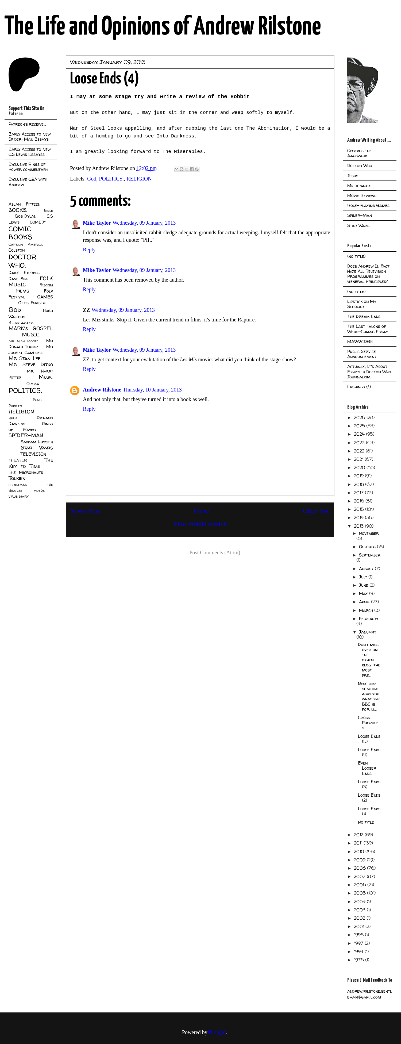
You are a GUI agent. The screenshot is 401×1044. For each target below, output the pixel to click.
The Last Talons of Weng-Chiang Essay (367, 328)
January (367, 632)
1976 (359, 960)
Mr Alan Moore (23, 341)
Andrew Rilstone (102, 390)
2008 (360, 868)
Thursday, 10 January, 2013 (152, 390)
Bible (48, 210)
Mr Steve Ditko (31, 364)
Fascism (46, 285)
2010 (359, 851)
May (364, 593)
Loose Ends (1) (369, 811)
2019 (359, 476)
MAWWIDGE (360, 341)
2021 (359, 459)
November (369, 533)
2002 (360, 918)
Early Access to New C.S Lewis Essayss (30, 151)
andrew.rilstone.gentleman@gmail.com (369, 994)
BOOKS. (18, 209)
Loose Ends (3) (369, 784)
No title (366, 822)
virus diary (19, 496)
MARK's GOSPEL (31, 328)
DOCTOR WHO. (22, 261)
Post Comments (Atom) (214, 552)
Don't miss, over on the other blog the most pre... (369, 660)
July (363, 577)
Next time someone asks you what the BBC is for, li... (369, 696)
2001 (359, 926)
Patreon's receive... (27, 124)
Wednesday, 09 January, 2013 (144, 223)
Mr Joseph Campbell (31, 349)
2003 (360, 910)
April (365, 602)
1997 (359, 943)
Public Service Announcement (361, 353)
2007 (360, 876)
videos (39, 490)
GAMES (45, 297)
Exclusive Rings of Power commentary (28, 166)
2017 (359, 493)
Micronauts (359, 186)
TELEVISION (33, 454)
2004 (360, 901)
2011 (359, 843)
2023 (360, 443)
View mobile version (200, 523)
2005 (360, 893)
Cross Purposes (368, 723)
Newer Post (85, 510)
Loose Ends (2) (369, 797)
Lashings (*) (359, 387)
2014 (359, 517)
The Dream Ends (363, 316)
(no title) (356, 256)
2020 (360, 467)
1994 (359, 951)
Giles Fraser (31, 303)
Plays (37, 399)
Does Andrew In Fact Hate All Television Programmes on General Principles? (368, 274)
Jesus (352, 176)
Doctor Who (359, 165)
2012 (359, 835)
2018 (359, 484)
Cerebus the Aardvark (359, 153)
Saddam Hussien (37, 442)
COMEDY (38, 222)
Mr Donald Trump (31, 344)
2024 (360, 434)
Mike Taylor (97, 223)
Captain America (26, 244)
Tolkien (17, 478)
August (367, 568)
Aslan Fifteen (24, 204)
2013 (359, 526)
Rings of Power (31, 426)
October (368, 547)
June (364, 585)
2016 (359, 501)
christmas (18, 484)
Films (22, 290)
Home (201, 510)
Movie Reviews (361, 195)
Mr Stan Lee (24, 358)
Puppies (15, 406)
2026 (360, 417)
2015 (359, 509)
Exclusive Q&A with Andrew (28, 181)
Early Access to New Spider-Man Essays (30, 136)
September (369, 555)
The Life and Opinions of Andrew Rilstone (162, 27)
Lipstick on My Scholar (361, 303)
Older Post (316, 510)
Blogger (217, 1032)
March (366, 610)
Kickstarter (21, 322)
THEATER (18, 460)
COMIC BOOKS (20, 233)
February (368, 618)
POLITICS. (111, 179)
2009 (360, 860)
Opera (32, 383)
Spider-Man (359, 215)
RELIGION (139, 179)
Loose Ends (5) (369, 738)
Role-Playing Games (368, 205)
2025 (360, 426)
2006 (360, 885)
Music (46, 376)
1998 (359, 935)
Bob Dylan (25, 216)
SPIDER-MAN (26, 435)
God (91, 179)
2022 (360, 451)
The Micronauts (26, 472)
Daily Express (24, 272)
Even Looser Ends (367, 768)
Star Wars (37, 447)
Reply (89, 249)
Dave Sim (18, 279)
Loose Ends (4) (369, 752)
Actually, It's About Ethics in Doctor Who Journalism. (369, 371)
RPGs (13, 418)
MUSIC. (31, 334)
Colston (17, 250)
